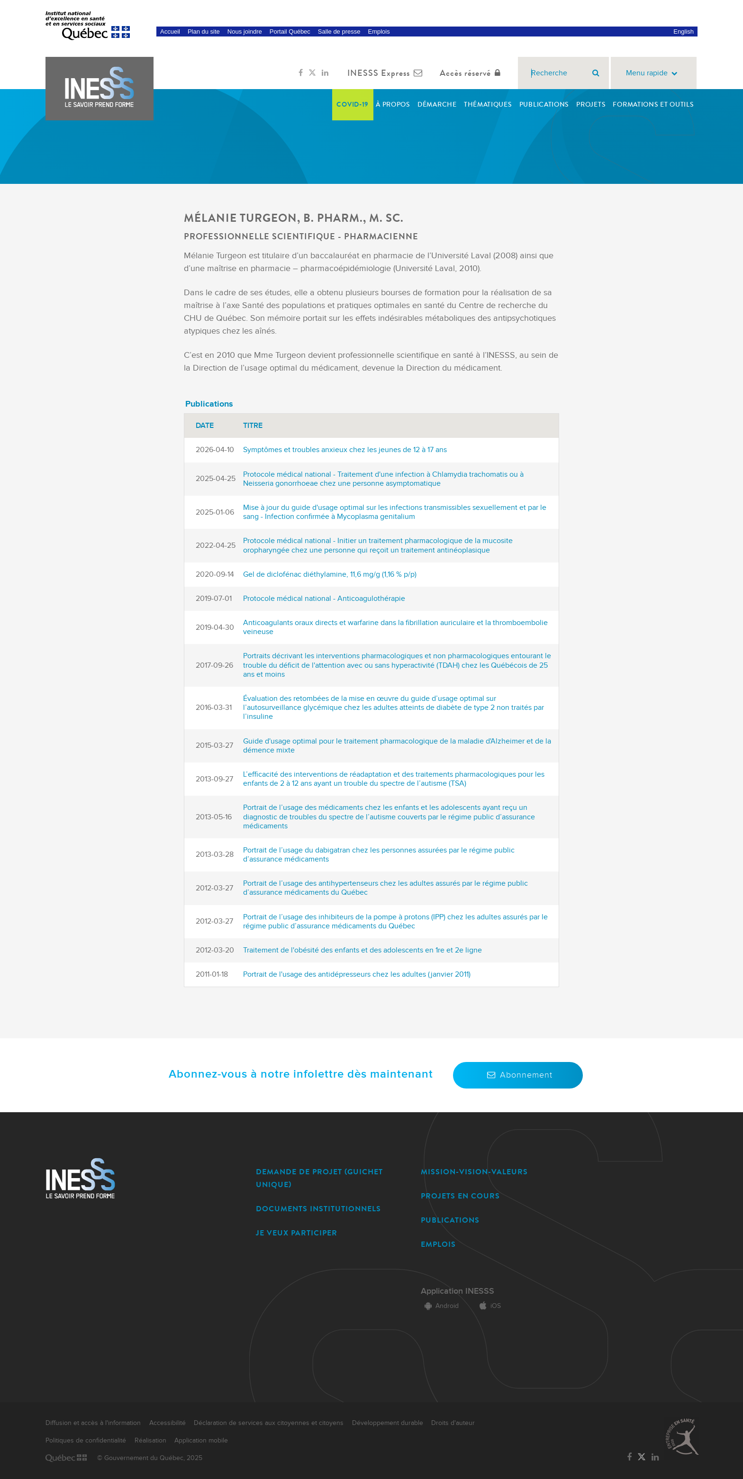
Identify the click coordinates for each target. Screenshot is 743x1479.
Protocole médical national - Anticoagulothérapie (324, 598)
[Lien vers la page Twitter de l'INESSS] (312, 73)
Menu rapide (653, 73)
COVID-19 (352, 104)
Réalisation (150, 1440)
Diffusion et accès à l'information (93, 1423)
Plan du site (204, 31)
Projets (591, 104)
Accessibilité (167, 1423)
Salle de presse (339, 31)
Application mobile (201, 1440)
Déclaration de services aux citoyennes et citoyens (269, 1423)
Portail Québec (290, 31)
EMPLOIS (438, 1244)
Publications (544, 104)
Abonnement (518, 1075)
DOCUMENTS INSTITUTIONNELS (318, 1208)
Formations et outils (653, 104)
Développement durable (387, 1423)
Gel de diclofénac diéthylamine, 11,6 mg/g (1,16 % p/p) (330, 574)
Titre (253, 425)
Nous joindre (244, 31)
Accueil (170, 31)
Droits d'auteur (453, 1423)
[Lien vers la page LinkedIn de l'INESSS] (325, 73)
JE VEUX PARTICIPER (296, 1232)
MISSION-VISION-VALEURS (474, 1171)
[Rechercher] (596, 73)
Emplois (379, 31)
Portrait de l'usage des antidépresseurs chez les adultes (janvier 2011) (357, 974)
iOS (488, 1306)
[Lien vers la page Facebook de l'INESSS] (301, 73)
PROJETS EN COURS (460, 1195)
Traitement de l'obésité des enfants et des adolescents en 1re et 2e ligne (362, 950)
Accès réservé (472, 73)
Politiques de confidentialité (85, 1440)
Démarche (437, 104)
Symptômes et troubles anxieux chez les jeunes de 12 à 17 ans (345, 449)
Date (205, 425)
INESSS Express (386, 73)
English (683, 31)
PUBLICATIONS (450, 1220)
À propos (393, 104)
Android (440, 1306)
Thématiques (488, 104)
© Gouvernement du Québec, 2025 (149, 1458)
